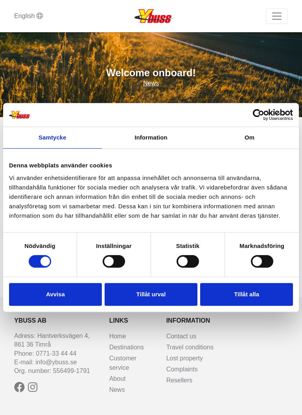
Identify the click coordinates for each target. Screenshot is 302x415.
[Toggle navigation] (277, 16)
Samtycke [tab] (52, 137)
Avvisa (55, 294)
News (151, 83)
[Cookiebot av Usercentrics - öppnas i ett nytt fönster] (258, 115)
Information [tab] (151, 137)
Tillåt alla (246, 294)
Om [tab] (249, 137)
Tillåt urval (151, 294)
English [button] (28, 16)
